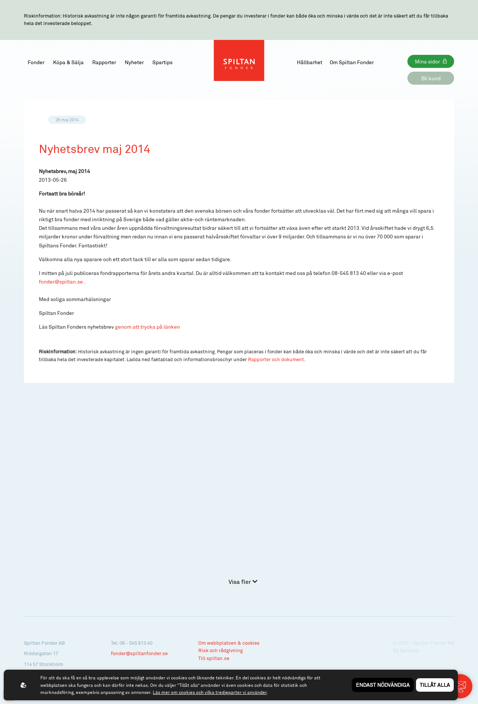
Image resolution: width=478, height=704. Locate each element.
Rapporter (104, 62)
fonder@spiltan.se (61, 281)
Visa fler (243, 581)
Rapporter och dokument (276, 359)
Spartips (162, 62)
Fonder (36, 62)
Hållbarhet (309, 62)
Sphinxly (409, 650)
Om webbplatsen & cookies (229, 643)
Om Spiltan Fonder (352, 62)
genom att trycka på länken (147, 326)
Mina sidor (427, 61)
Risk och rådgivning (220, 650)
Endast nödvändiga (383, 685)
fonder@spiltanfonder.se (139, 653)
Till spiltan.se (213, 658)
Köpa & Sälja (68, 62)
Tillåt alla (435, 685)
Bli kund (431, 78)
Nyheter (134, 62)
